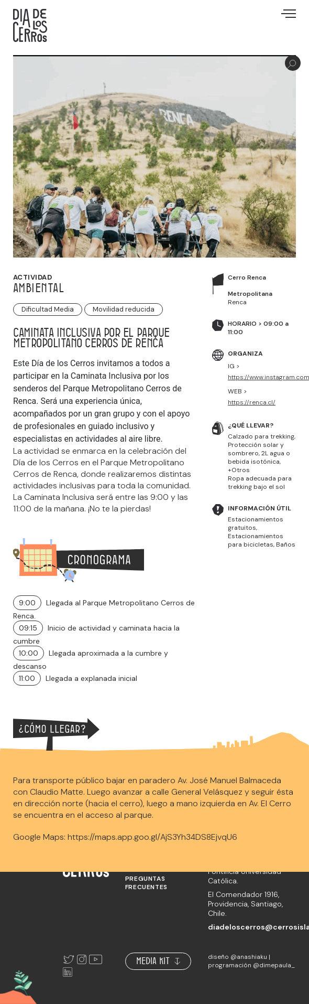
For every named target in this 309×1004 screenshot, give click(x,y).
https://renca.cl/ (251, 402)
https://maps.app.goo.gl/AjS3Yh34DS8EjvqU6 (152, 836)
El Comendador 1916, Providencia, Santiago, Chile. (245, 904)
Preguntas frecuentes (146, 882)
